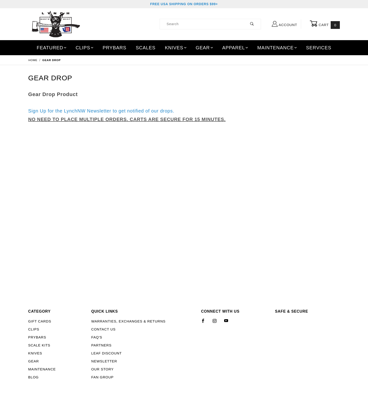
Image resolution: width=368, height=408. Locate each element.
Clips (85, 47)
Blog (33, 377)
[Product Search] (202, 24)
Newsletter (104, 361)
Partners (101, 345)
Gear (205, 47)
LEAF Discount (106, 353)
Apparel (235, 47)
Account (284, 24)
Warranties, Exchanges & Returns (128, 321)
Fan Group (102, 377)
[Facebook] (205, 323)
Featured (52, 47)
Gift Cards (39, 321)
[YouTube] (228, 323)
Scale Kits (39, 345)
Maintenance (277, 47)
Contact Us (103, 329)
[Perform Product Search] (252, 24)
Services (318, 47)
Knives (176, 47)
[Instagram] (216, 323)
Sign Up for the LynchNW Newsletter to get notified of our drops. (101, 110)
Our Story (102, 369)
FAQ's (96, 337)
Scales (145, 47)
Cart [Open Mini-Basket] (325, 24)
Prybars (114, 47)
